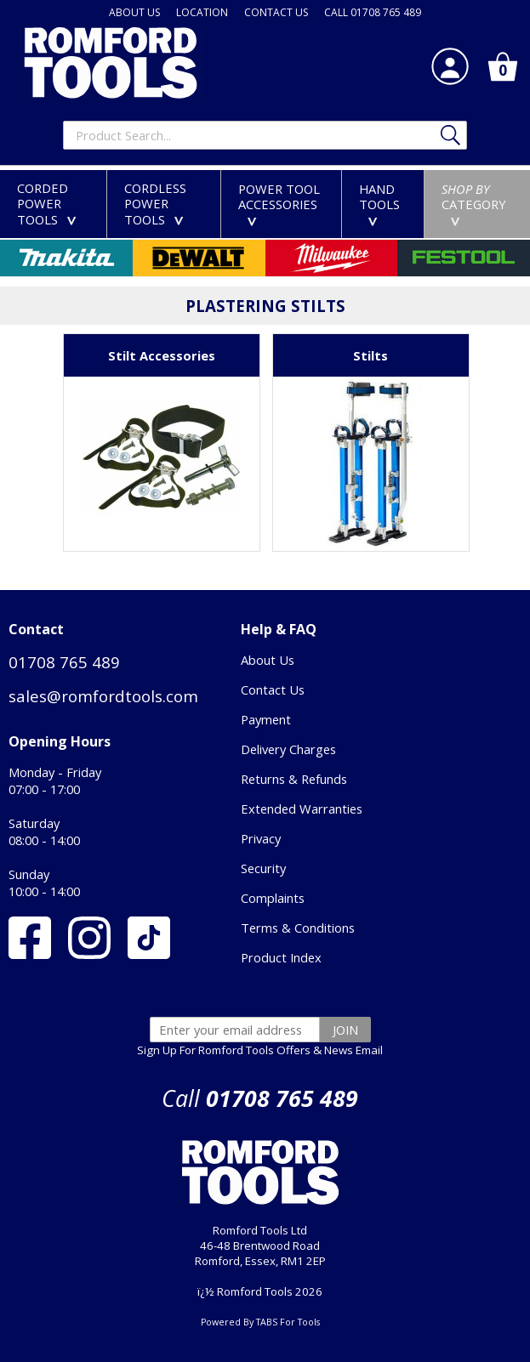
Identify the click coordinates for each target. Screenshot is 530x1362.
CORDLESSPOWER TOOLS (157, 203)
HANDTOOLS (379, 203)
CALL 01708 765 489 (372, 12)
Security (263, 868)
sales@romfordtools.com (103, 696)
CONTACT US (276, 12)
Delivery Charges (288, 749)
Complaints (273, 897)
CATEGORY (474, 203)
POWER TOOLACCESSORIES (279, 203)
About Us (267, 659)
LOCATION (202, 12)
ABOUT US (134, 12)
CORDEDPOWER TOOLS (50, 203)
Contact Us (273, 689)
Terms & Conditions (298, 927)
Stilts (370, 355)
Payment (266, 719)
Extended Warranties (301, 808)
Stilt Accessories (161, 355)
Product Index (281, 957)
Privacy (261, 838)
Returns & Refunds (294, 778)
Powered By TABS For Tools (260, 1322)
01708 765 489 (64, 661)
